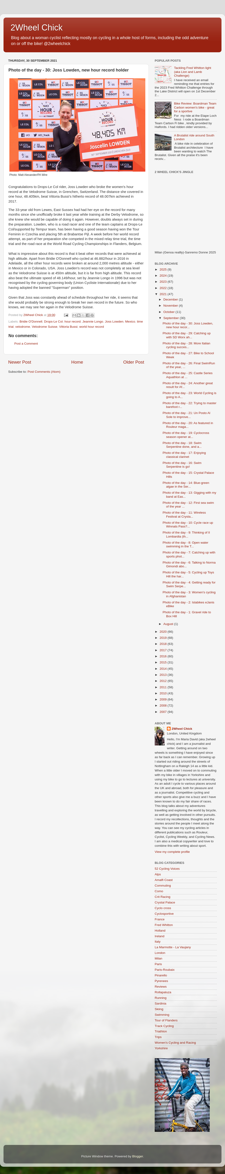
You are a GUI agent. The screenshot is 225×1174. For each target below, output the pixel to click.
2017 (164, 650)
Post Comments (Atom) (44, 371)
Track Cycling (164, 1026)
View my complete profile (172, 852)
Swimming (162, 1014)
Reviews (161, 986)
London (160, 953)
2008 (164, 705)
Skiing (159, 1009)
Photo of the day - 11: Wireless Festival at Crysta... (184, 514)
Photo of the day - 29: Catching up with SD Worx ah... (187, 335)
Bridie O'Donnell (30, 321)
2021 (164, 294)
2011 (164, 687)
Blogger (137, 1156)
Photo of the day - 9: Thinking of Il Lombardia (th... (186, 534)
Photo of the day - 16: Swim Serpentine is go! (182, 464)
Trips (158, 1037)
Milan (158, 958)
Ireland (159, 936)
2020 (164, 631)
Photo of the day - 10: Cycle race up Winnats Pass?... (188, 524)
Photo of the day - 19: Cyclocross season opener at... (186, 434)
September (171, 318)
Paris (158, 964)
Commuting (163, 885)
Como (159, 891)
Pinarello (161, 975)
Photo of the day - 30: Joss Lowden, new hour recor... (188, 325)
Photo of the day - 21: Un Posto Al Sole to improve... (186, 414)
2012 (164, 681)
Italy (158, 941)
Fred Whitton (164, 925)
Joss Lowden (114, 321)
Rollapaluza (163, 992)
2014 (164, 668)
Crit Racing (162, 897)
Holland (160, 930)
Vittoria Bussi (68, 326)
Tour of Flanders (166, 1020)
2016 (164, 656)
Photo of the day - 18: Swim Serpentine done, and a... (182, 444)
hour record (72, 321)
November (171, 305)
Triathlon (161, 1031)
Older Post (133, 362)
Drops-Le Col (53, 321)
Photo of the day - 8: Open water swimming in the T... (185, 544)
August (168, 624)
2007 (164, 712)
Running (160, 998)
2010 (164, 693)
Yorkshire (161, 1048)
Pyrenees (161, 981)
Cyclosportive (164, 913)
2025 (164, 269)
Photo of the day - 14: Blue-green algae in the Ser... (186, 484)
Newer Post (19, 362)
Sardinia (160, 1003)
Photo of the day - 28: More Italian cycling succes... (186, 345)
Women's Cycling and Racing (175, 1042)
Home (77, 362)
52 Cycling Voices (167, 868)
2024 (164, 275)
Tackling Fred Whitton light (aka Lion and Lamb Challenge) (192, 71)
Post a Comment (26, 343)
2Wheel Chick (37, 27)
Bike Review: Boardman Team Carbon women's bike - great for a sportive (195, 107)
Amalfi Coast (164, 880)
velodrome (22, 326)
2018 (164, 644)
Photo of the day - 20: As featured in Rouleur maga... (188, 425)
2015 (164, 662)
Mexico (130, 321)
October (169, 312)
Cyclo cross (163, 908)
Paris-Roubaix (165, 969)
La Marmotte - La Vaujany (173, 947)
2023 (164, 281)
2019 (164, 638)
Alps (158, 874)
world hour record (91, 326)
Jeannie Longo (92, 321)
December (171, 299)
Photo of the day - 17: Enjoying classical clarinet (184, 454)
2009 (164, 699)
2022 (164, 288)
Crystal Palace (165, 902)
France (160, 919)
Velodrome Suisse (44, 326)
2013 (164, 675)
